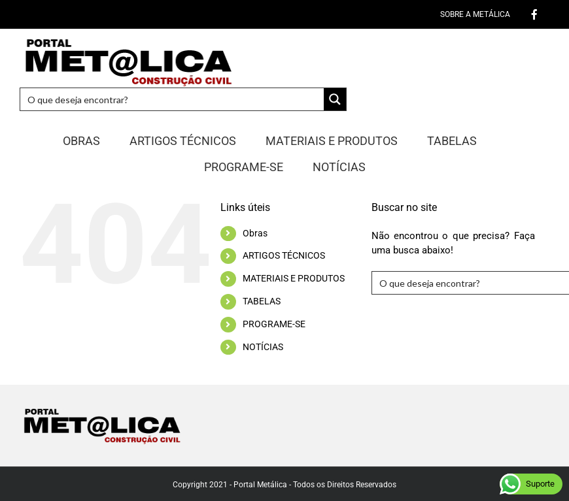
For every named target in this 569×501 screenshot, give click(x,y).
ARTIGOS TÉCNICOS (284, 255)
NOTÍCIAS (263, 347)
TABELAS (262, 301)
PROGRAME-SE (274, 324)
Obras (255, 233)
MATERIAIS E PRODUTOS (294, 278)
